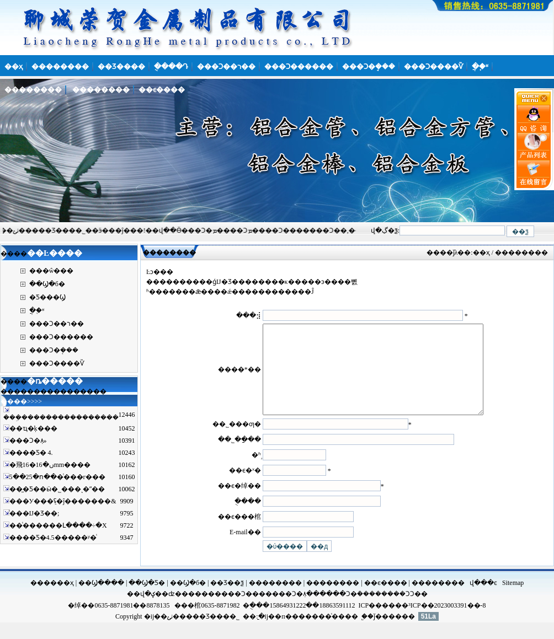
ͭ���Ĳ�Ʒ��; (34, 513)
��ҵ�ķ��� (33, 428)
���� (195, 610)
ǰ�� (381, 633)
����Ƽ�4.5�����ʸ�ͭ (53, 537)
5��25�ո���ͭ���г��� (57, 477)
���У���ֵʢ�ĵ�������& (62, 501)
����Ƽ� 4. (31, 453)
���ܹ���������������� (61, 417)
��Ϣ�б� (47, 284)
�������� (275, 599)
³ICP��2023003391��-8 (447, 622)
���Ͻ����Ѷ (56, 363)
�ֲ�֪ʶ (36, 310)
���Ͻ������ (61, 337)
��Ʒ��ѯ (227, 599)
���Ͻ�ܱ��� (53, 350)
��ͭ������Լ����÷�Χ (58, 525)
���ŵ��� (51, 271)
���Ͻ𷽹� (398, 610)
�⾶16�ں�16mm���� (50, 465)
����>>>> (21, 401)
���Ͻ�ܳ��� (350, 610)
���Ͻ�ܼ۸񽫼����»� (28, 440)
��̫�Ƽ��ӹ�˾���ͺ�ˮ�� (57, 489)
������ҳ (52, 599)
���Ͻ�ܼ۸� (292, 610)
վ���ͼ (483, 599)
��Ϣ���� (101, 599)
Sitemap (513, 599)
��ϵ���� (385, 599)
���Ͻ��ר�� (56, 323)
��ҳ (481, 252)
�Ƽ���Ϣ (47, 297)
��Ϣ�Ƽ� (147, 599)
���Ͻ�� (240, 610)
